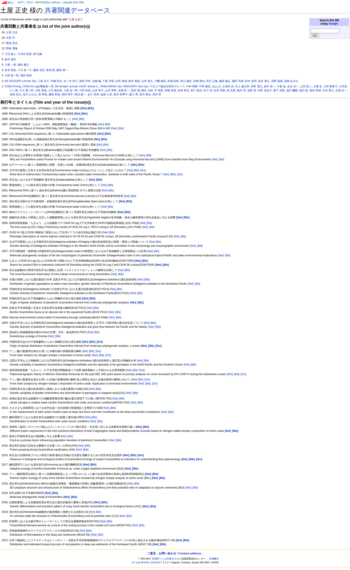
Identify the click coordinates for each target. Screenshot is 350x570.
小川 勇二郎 (26, 90)
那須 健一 (80, 94)
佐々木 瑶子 (71, 81)
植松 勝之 (23, 64)
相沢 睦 (303, 90)
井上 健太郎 (242, 86)
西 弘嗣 (37, 54)
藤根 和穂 (54, 94)
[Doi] (143, 170)
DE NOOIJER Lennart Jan (20, 81)
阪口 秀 (133, 94)
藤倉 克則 (39, 70)
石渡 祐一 (341, 90)
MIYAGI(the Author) (47, 2)
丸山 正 (216, 86)
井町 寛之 (256, 86)
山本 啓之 (147, 81)
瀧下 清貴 (279, 90)
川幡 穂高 (160, 81)
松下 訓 (208, 90)
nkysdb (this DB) (73, 2)
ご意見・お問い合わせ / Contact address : (175, 553)
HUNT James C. (89, 86)
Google (333, 23)
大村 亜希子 (330, 86)
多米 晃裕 (10, 70)
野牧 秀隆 (11, 48)
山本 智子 (98, 90)
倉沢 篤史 (10, 59)
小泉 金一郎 (71, 90)
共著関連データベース (77, 10)
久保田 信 (228, 86)
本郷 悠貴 (170, 90)
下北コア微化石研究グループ (167, 86)
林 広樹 (231, 90)
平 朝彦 (158, 90)
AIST (20, 2)
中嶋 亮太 (56, 81)
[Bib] (81, 119)
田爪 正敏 (212, 81)
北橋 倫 (96, 81)
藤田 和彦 (238, 81)
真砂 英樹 (26, 75)
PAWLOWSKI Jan (111, 86)
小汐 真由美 (55, 90)
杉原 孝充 (183, 90)
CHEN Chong (13, 86)
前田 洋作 (85, 81)
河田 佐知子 (265, 90)
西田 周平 (67, 94)
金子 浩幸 (93, 94)
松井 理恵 (219, 90)
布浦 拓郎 (173, 81)
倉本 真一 (269, 86)
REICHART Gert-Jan (135, 86)
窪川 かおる (30, 94)
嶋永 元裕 (147, 90)
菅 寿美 (42, 94)
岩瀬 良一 (123, 90)
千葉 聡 (281, 86)
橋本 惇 (241, 90)
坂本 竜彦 (134, 81)
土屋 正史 (11, 32)
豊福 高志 (11, 43)
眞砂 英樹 (315, 90)
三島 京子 (43, 81)
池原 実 (251, 90)
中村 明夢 (192, 86)
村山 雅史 (186, 81)
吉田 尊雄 (121, 81)
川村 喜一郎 (12, 75)
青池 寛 (50, 70)
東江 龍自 (196, 90)
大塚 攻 (317, 86)
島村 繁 (135, 90)
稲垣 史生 (15, 94)
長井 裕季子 (120, 94)
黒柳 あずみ (291, 81)
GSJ (29, 2)
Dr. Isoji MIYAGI (140, 562)
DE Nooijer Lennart (66, 86)
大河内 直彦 (25, 54)
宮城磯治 (214, 558)
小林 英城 (40, 90)
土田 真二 (306, 86)
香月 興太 (145, 94)
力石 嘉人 (10, 54)
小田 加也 (85, 90)
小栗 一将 (10, 64)
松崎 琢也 (199, 81)
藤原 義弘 (225, 81)
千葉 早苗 (108, 81)
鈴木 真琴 (250, 81)
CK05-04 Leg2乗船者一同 (38, 86)
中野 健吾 (204, 86)
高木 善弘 (263, 81)
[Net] (75, 119)
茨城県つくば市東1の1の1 (166, 558)
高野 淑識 (277, 81)
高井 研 (156, 94)
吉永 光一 (293, 86)
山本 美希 (111, 90)
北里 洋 (10, 37)
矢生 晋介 (328, 90)
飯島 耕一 (62, 70)
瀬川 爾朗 (292, 90)
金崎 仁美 (106, 94)
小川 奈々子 (25, 70)
